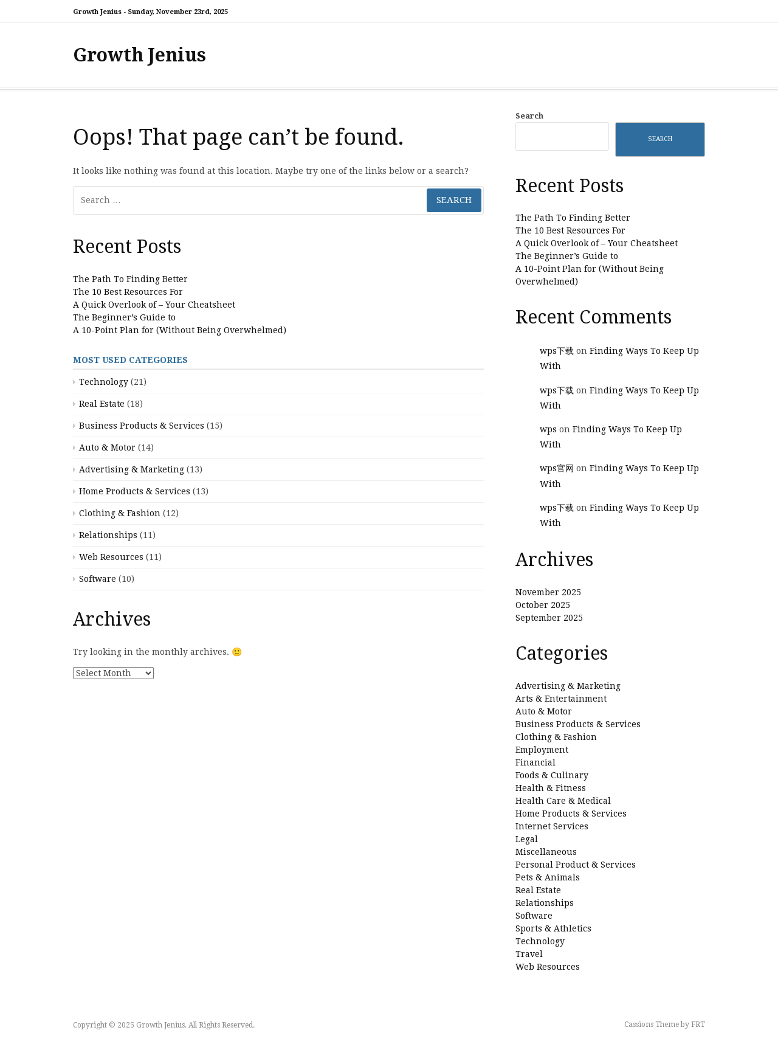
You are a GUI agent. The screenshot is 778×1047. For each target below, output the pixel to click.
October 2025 (542, 605)
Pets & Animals (547, 877)
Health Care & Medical (563, 801)
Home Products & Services (134, 491)
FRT (698, 1024)
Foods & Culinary (551, 775)
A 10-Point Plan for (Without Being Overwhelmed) (179, 330)
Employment (541, 750)
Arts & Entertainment (561, 698)
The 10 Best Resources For (128, 292)
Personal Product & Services (575, 864)
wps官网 (557, 468)
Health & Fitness (550, 788)
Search (529, 115)
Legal (526, 839)
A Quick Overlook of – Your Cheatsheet (154, 304)
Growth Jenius (139, 55)
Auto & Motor (107, 447)
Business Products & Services (141, 425)
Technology (103, 382)
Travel (529, 954)
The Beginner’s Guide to (124, 317)
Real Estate (102, 404)
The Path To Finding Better (130, 279)
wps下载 (557, 351)
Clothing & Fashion (119, 513)
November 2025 (548, 592)
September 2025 (549, 618)
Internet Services (551, 826)
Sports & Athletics (553, 928)
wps (548, 429)
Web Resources (111, 557)
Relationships (108, 535)
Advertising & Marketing (131, 469)
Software (97, 579)
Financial (535, 762)
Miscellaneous (546, 852)
